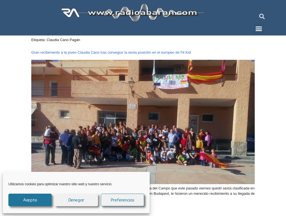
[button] (262, 16)
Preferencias (123, 200)
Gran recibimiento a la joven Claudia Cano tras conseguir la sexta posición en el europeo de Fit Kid (111, 52)
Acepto (30, 200)
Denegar (76, 200)
